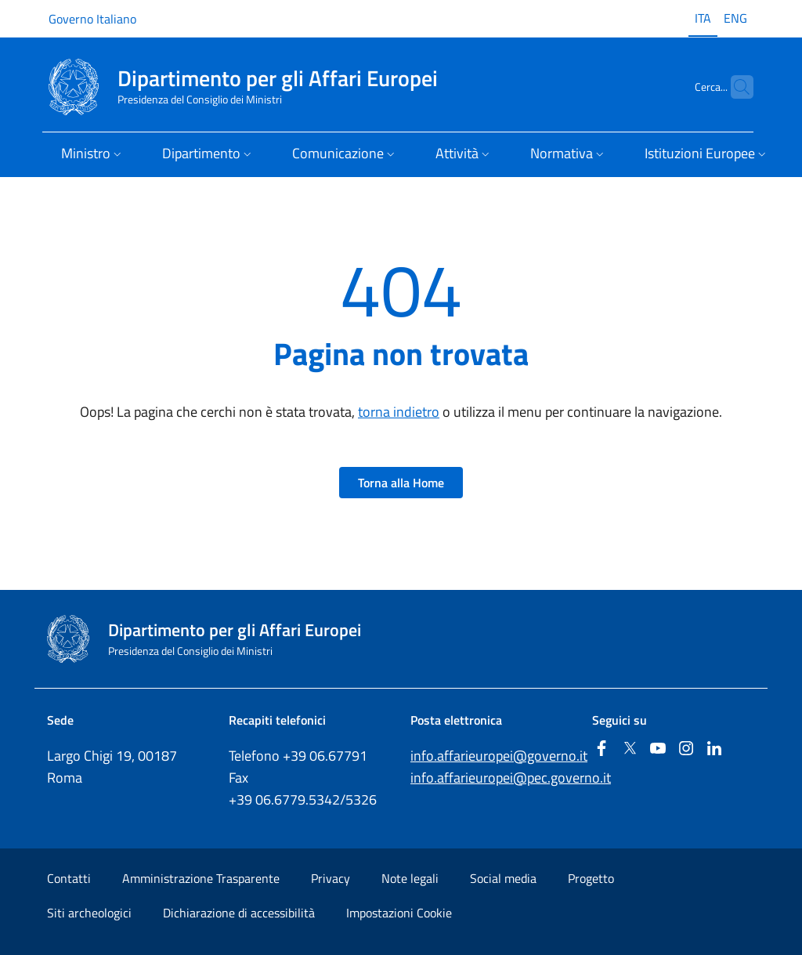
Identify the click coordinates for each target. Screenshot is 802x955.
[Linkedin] (714, 749)
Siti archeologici (89, 912)
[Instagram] (686, 749)
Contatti (69, 878)
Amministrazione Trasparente (201, 878)
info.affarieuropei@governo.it (498, 755)
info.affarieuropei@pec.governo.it (510, 777)
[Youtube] (657, 749)
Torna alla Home (401, 482)
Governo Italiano (92, 18)
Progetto (591, 878)
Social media (503, 878)
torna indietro (398, 411)
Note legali (410, 878)
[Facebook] (601, 749)
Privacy (330, 878)
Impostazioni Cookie (399, 912)
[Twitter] (629, 749)
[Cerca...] (734, 87)
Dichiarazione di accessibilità (239, 912)
